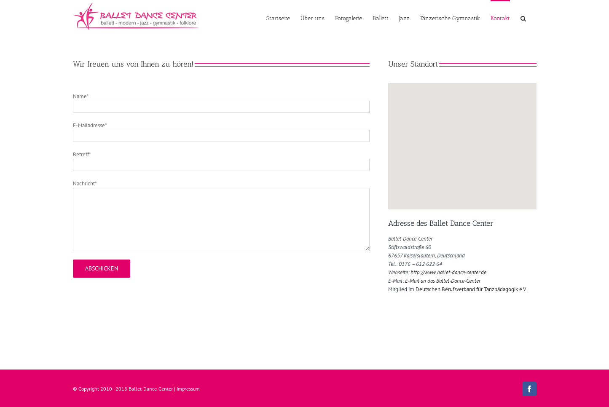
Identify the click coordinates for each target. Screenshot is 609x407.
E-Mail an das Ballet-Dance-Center (442, 280)
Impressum (188, 389)
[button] (523, 17)
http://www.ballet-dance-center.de (448, 272)
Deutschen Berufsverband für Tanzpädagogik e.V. (471, 289)
